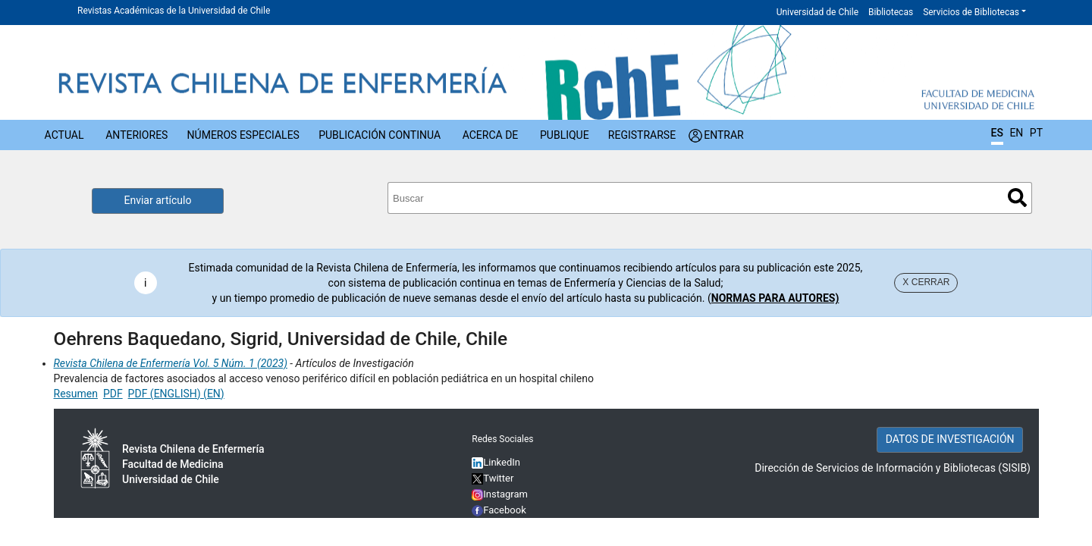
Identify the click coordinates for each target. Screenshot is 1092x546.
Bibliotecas (890, 12)
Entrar (724, 135)
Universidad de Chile (817, 12)
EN (1016, 133)
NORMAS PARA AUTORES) (775, 298)
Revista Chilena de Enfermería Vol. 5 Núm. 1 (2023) (170, 363)
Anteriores (136, 135)
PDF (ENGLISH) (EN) (176, 394)
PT (1036, 133)
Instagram (500, 494)
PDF (113, 394)
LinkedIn (501, 462)
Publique (564, 135)
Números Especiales (243, 135)
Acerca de (491, 135)
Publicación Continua (379, 135)
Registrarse (642, 135)
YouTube (502, 526)
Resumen (76, 394)
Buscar (1017, 197)
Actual (64, 135)
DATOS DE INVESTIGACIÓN (950, 439)
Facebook (504, 510)
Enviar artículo (158, 200)
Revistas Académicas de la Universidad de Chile (173, 10)
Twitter (492, 478)
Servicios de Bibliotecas (971, 12)
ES (997, 133)
